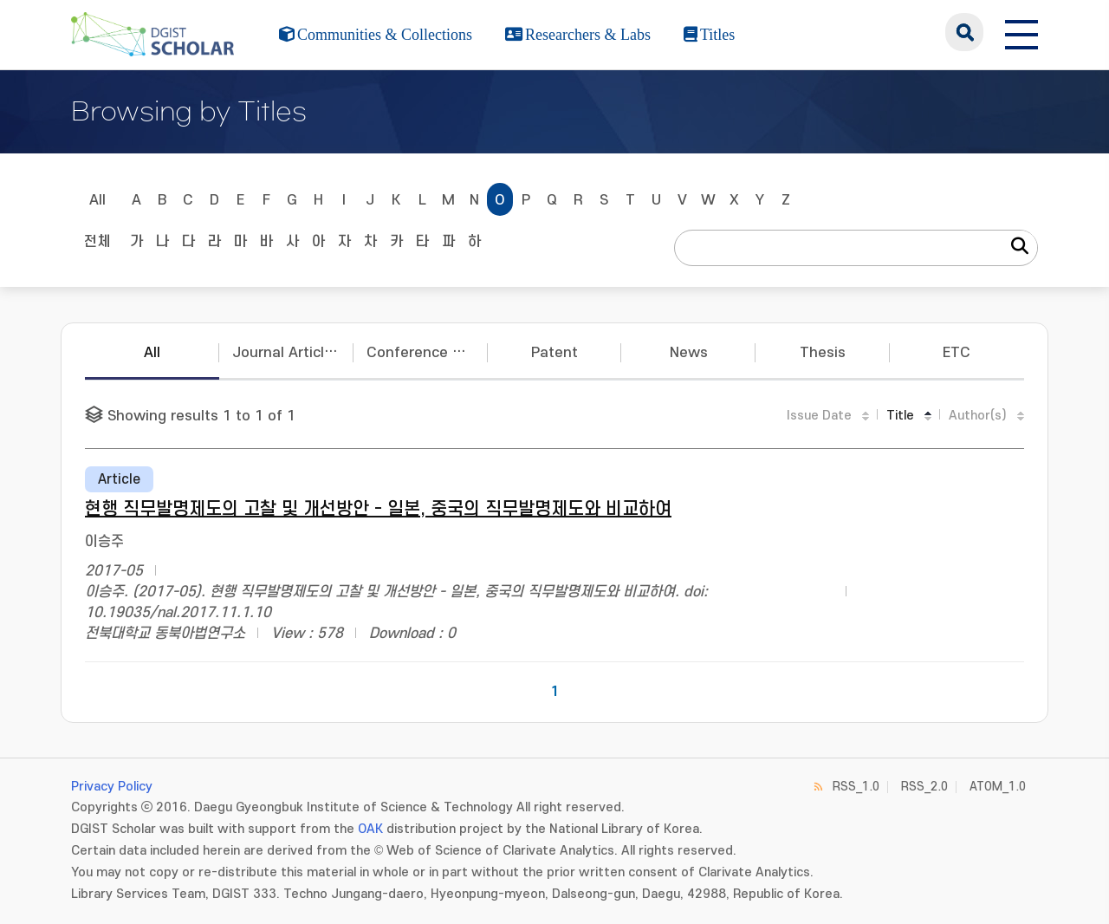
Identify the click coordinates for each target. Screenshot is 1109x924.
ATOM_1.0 (998, 786)
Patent (554, 353)
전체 (97, 242)
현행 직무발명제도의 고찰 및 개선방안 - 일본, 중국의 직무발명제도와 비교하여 (378, 509)
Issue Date (819, 415)
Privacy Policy (111, 786)
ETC (956, 353)
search (964, 32)
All (97, 200)
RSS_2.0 (924, 786)
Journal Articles (286, 353)
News (689, 353)
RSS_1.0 (856, 786)
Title (900, 415)
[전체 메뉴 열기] (1021, 32)
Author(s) (978, 415)
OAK (370, 829)
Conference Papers (427, 353)
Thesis (823, 353)
